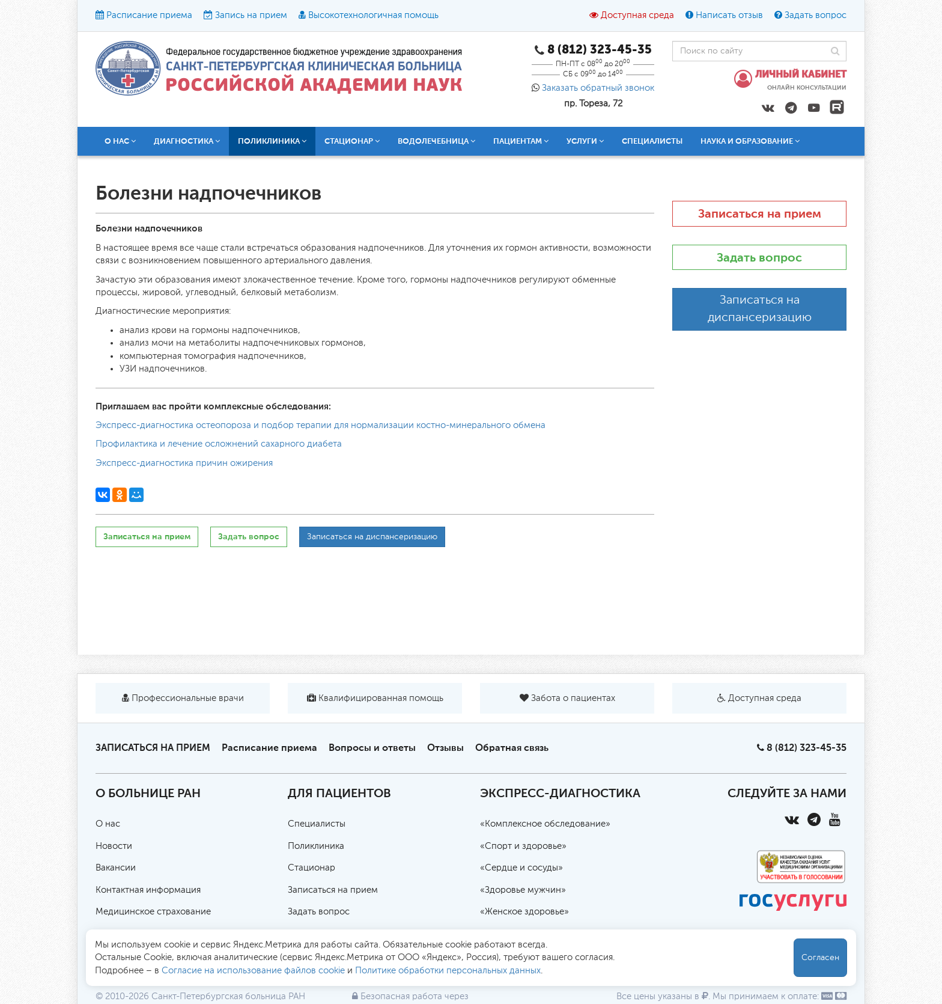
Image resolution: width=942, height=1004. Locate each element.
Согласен (820, 957)
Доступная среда (637, 15)
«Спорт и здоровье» (523, 846)
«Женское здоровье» (524, 911)
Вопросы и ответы (372, 747)
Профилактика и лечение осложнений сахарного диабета (219, 443)
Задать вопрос (815, 15)
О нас (120, 140)
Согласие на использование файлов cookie (253, 970)
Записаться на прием (146, 536)
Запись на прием (251, 15)
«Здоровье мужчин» (523, 890)
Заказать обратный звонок (598, 88)
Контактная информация (148, 890)
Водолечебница (436, 140)
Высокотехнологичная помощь (373, 15)
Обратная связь (511, 747)
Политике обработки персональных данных (448, 970)
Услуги (585, 140)
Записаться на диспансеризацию (372, 537)
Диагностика (187, 140)
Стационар (352, 140)
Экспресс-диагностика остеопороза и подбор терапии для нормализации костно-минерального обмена (320, 425)
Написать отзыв (729, 15)
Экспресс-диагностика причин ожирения (184, 463)
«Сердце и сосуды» (521, 867)
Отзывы (445, 747)
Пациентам (520, 140)
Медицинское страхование (153, 911)
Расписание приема (149, 15)
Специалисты (652, 140)
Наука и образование (750, 140)
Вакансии (116, 867)
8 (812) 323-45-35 (806, 747)
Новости (114, 846)
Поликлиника (272, 140)
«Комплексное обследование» (545, 823)
